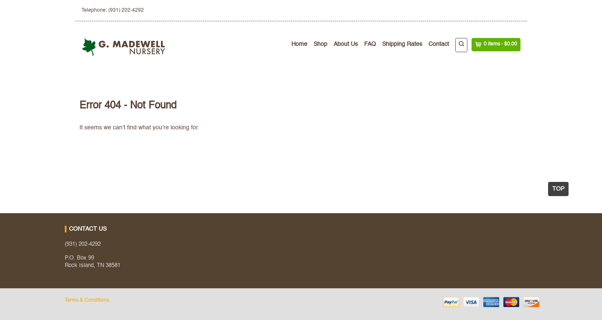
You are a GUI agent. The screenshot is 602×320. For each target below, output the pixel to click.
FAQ (370, 44)
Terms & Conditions (87, 300)
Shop (320, 44)
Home (299, 44)
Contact (439, 44)
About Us (346, 44)
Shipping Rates (402, 44)
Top (558, 189)
